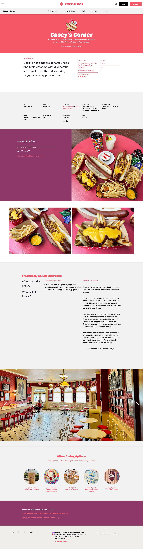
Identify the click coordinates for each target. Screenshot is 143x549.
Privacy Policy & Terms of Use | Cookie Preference (107, 534)
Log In (123, 4)
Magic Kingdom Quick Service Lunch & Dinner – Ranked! (45, 513)
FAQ (83, 11)
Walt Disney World (88, 39)
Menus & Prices (69, 11)
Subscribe (136, 4)
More (106, 11)
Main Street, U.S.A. (71, 107)
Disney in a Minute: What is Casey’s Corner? (40, 518)
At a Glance (52, 11)
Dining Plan (66, 115)
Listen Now (63, 542)
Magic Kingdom (84, 42)
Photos (94, 11)
